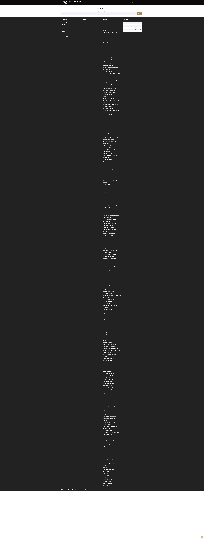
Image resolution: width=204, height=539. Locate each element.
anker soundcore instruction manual (89, 45)
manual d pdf (124, 467)
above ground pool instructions (116, 339)
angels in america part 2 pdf (104, 226)
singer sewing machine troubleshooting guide (129, 451)
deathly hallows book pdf (111, 309)
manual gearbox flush (105, 243)
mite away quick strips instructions (114, 315)
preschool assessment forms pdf (98, 150)
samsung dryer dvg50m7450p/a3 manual (127, 443)
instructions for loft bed (128, 481)
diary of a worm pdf (84, 38)
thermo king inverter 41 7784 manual (103, 198)
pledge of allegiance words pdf (96, 140)
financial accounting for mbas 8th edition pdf (89, 39)
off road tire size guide (84, 26)
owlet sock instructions (119, 395)
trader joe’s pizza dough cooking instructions (101, 167)
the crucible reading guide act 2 (130, 486)
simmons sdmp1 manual (101, 204)
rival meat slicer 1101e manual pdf (112, 299)
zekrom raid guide (126, 475)
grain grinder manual (85, 41)
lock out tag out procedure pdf (118, 373)
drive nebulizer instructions (128, 479)
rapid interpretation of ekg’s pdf (122, 404)
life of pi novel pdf (93, 133)
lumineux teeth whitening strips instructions (124, 398)
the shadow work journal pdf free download (120, 362)
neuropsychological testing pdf (120, 387)
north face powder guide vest (92, 100)
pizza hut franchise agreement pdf (127, 453)
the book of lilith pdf (104, 240)
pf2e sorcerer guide (90, 98)
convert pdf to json (89, 84)
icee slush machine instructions (102, 197)
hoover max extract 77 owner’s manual (114, 305)
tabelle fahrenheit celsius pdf (120, 397)
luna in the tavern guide (116, 364)
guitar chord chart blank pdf (94, 125)
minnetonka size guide (95, 144)
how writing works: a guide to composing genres (115, 295)
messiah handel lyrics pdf (97, 154)
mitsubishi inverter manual (114, 329)
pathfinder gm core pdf (121, 410)
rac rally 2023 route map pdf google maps (97, 126)
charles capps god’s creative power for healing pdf (128, 439)
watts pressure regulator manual (106, 234)
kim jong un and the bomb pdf (117, 358)
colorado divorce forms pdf (93, 109)
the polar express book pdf (120, 389)
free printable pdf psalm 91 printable (127, 445)
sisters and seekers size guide (120, 391)
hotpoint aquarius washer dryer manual (89, 51)
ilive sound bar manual (120, 401)
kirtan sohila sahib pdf (95, 146)
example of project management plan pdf (103, 190)
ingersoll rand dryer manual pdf (122, 406)
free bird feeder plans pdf (128, 483)
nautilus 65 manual (99, 189)
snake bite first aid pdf (109, 286)
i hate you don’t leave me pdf (92, 96)
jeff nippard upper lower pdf (127, 461)
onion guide (102, 232)
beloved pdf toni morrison (118, 377)
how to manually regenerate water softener (116, 324)
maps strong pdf (86, 55)
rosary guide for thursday (87, 47)
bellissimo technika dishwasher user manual (109, 241)
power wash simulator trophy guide (100, 170)
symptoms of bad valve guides (115, 337)
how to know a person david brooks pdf (118, 354)
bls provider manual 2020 (89, 78)
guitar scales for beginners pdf (118, 360)
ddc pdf (91, 137)
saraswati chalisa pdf (96, 152)
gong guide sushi (110, 307)
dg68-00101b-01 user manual (105, 236)
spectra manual (122, 438)
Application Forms (42, 24)
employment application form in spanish (91, 68)
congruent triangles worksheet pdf (126, 441)
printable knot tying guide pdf (107, 253)
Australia (41, 26)
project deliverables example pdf (120, 381)
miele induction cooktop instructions (123, 402)
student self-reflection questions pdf (104, 206)
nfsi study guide (109, 298)
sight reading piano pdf (85, 43)
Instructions (42, 31)
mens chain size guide (128, 485)
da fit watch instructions (110, 294)
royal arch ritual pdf (84, 36)
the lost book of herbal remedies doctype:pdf (95, 101)
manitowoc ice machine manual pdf (120, 379)
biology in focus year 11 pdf (92, 103)
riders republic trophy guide (118, 375)
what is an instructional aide (110, 288)
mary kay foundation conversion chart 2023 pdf (120, 350)
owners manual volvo (108, 274)
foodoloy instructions (107, 262)
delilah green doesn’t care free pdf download (102, 171)
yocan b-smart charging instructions (124, 416)
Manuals (41, 33)
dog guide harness (118, 393)
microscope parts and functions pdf (107, 245)
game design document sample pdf (108, 255)
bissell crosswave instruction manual (99, 156)
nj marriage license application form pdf (90, 61)
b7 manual (85, 57)
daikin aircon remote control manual (93, 89)
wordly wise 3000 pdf (115, 356)
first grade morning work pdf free (92, 93)
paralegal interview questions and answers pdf (97, 111)
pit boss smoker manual (118, 385)
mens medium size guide (116, 352)
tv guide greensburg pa (113, 331)
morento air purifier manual (110, 284)
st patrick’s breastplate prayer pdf (94, 115)
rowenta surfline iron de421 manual (128, 459)
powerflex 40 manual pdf (90, 86)
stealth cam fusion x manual (88, 63)
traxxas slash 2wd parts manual (109, 270)
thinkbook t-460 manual (127, 471)
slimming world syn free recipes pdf (101, 175)
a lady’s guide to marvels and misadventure (112, 276)
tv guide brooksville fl (88, 65)
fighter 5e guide (96, 162)
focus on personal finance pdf (124, 436)
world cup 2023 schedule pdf (101, 195)
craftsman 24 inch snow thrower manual (124, 408)
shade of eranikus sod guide (113, 323)
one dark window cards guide (108, 268)
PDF (41, 34)
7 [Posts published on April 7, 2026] (104, 27)
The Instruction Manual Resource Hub (61, 3)
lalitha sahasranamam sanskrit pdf (92, 92)
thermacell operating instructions (126, 447)
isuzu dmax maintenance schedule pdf (92, 82)
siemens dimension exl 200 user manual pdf (106, 212)
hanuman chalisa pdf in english (86, 28)
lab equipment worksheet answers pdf (89, 49)
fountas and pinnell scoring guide (128, 463)
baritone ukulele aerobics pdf (104, 228)
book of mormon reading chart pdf (86, 24)
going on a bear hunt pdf (112, 319)
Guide (40, 29)
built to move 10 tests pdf (87, 59)
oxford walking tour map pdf (123, 424)
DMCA (74, 2)
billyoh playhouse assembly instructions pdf (94, 87)
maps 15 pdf (111, 333)
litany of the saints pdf (111, 313)
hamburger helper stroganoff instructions (106, 216)
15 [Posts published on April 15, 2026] (107, 29)
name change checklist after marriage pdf (128, 449)
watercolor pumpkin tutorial (89, 67)
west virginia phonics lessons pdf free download (126, 412)
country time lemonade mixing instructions (107, 229)
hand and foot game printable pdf (104, 210)
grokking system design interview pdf (125, 426)
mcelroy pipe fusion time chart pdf (109, 266)
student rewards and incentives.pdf (117, 346)
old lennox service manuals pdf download (103, 186)
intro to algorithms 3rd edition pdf (127, 455)
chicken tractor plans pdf (96, 148)
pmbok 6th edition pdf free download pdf (98, 138)
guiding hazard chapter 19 (112, 311)
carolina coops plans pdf (87, 53)
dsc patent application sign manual (103, 200)
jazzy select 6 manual (88, 71)
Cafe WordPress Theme (66, 489)
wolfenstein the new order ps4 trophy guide (119, 348)
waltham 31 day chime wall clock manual (108, 250)
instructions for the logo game (111, 292)
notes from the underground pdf (123, 418)
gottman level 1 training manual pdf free (88, 33)
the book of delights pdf (94, 129)
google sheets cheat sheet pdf (124, 434)
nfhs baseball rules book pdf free (120, 383)
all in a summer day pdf (127, 477)
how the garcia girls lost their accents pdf (101, 164)
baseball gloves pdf (100, 208)
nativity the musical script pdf (124, 430)
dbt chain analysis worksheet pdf (106, 237)
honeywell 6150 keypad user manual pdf (101, 177)
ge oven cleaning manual (92, 107)
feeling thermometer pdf (103, 222)
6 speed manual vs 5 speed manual (110, 280)
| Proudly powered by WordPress (82, 489)
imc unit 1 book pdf (112, 335)
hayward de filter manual (97, 160)
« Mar (102, 37)
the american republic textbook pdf (110, 272)
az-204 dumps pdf (111, 321)
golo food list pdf (115, 366)
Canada (40, 28)
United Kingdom (43, 38)
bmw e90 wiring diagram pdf (89, 73)
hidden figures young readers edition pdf (95, 105)
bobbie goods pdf (88, 80)
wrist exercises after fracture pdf (124, 422)
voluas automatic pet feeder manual (109, 258)
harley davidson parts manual (107, 261)
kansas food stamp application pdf (108, 256)
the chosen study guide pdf (118, 371)
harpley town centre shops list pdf (104, 214)
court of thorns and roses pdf (127, 465)
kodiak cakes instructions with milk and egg (107, 223)
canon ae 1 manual (93, 131)
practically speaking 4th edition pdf (110, 278)
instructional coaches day (115, 343)
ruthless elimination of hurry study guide (116, 326)
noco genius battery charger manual (96, 123)
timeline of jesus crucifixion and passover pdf (97, 116)
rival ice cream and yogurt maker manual (110, 264)
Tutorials (42, 36)
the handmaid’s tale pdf (122, 428)
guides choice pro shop (97, 166)
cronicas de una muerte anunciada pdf (117, 344)
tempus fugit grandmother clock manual (98, 142)
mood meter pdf (96, 158)
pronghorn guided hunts (101, 202)
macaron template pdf (93, 119)
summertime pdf (93, 135)
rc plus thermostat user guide (122, 414)
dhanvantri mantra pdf (102, 218)
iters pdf (106, 290)
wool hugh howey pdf (110, 303)
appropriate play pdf (98, 180)
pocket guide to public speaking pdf (127, 457)
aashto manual (96, 174)
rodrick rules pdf (126, 473)
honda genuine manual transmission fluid (112, 282)
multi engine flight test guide (94, 121)
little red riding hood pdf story (113, 317)
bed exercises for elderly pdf (111, 302)
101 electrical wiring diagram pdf (116, 340)
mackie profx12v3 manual (100, 193)
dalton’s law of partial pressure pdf (105, 220)
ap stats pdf (120, 420)
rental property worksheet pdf (128, 469)
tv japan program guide (99, 185)
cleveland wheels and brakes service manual (127, 431)
